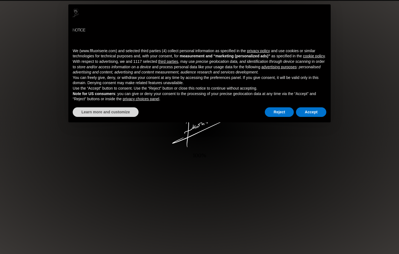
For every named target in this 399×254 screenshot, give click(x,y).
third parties (168, 61)
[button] (323, 13)
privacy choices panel (141, 99)
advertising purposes (279, 67)
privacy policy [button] (258, 51)
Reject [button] (279, 112)
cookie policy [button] (314, 56)
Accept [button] (311, 112)
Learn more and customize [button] (105, 112)
